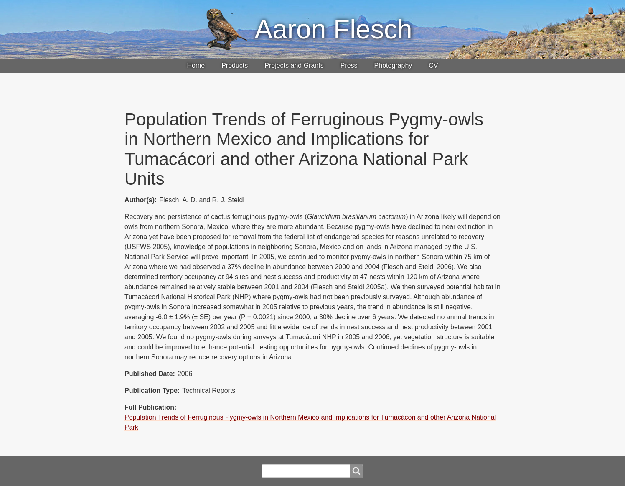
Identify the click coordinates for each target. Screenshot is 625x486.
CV (433, 65)
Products (234, 65)
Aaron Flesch (333, 29)
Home (196, 65)
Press (349, 65)
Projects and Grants (293, 65)
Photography (393, 65)
